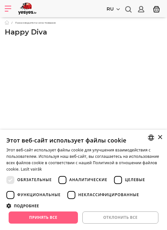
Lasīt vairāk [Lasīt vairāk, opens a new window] (31, 169)
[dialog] (83, 180)
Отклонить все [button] (120, 217)
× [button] (159, 137)
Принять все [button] (43, 217)
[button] (83, 206)
